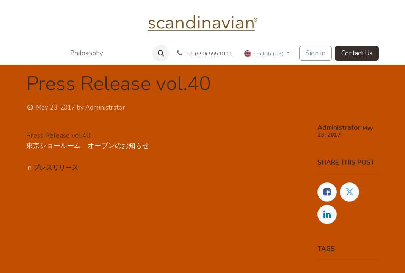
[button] (160, 53)
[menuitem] (78, 53)
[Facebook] (327, 192)
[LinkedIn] (327, 214)
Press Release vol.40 (58, 135)
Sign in (315, 53)
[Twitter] (349, 192)
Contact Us (356, 53)
